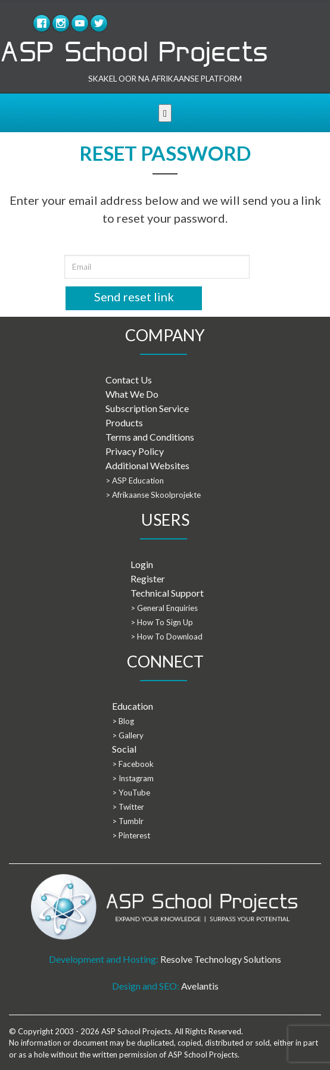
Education (132, 706)
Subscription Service (147, 408)
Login (141, 564)
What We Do (131, 394)
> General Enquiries (164, 608)
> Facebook (133, 764)
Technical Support (167, 592)
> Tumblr (128, 821)
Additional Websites (147, 465)
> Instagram (133, 778)
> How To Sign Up (161, 622)
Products (124, 422)
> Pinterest (131, 835)
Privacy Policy (134, 451)
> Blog (123, 721)
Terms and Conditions (149, 436)
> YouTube (131, 792)
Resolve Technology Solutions (220, 959)
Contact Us (128, 379)
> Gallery (128, 735)
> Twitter (128, 807)
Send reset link (134, 296)
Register (147, 578)
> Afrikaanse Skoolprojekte (153, 495)
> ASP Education (134, 480)
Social (124, 748)
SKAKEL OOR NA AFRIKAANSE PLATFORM (165, 78)
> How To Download (166, 636)
